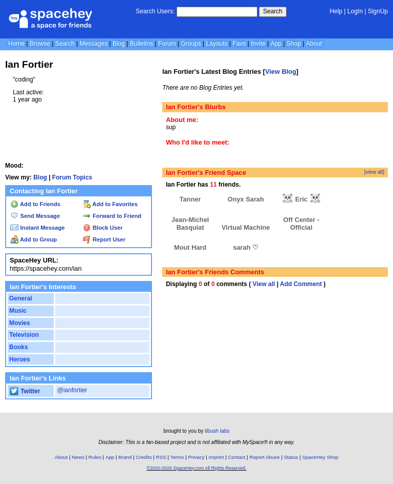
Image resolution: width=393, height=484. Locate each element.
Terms (177, 457)
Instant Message (37, 228)
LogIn (355, 11)
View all (264, 284)
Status (291, 457)
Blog (119, 43)
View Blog (280, 71)
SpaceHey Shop (320, 457)
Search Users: (155, 11)
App (276, 43)
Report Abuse (264, 457)
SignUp (378, 11)
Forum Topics (72, 177)
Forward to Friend (112, 216)
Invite (258, 43)
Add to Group (33, 239)
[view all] (374, 172)
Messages (93, 43)
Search (272, 11)
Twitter (25, 391)
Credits (144, 457)
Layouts (217, 43)
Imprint (216, 457)
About (314, 43)
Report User (104, 239)
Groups (191, 43)
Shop (294, 43)
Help (336, 11)
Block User (103, 228)
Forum (167, 43)
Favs (239, 43)
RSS (161, 457)
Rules (95, 457)
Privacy (196, 457)
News (78, 457)
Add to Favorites (110, 204)
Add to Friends (35, 204)
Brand (125, 457)
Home (16, 43)
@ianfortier (72, 390)
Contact (237, 457)
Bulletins (141, 43)
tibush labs (217, 431)
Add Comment (301, 284)
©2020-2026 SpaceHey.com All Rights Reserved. (196, 468)
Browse (40, 43)
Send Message (35, 216)
